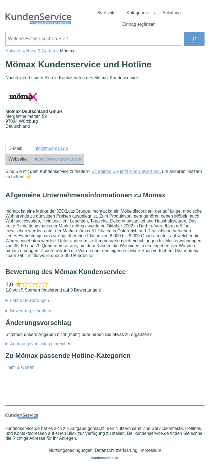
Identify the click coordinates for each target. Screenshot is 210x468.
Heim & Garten (40, 50)
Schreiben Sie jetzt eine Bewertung (126, 171)
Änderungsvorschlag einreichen (40, 343)
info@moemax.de (51, 148)
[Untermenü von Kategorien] (154, 13)
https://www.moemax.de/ (57, 159)
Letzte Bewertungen (29, 300)
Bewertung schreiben (30, 311)
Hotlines (13, 50)
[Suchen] (194, 39)
